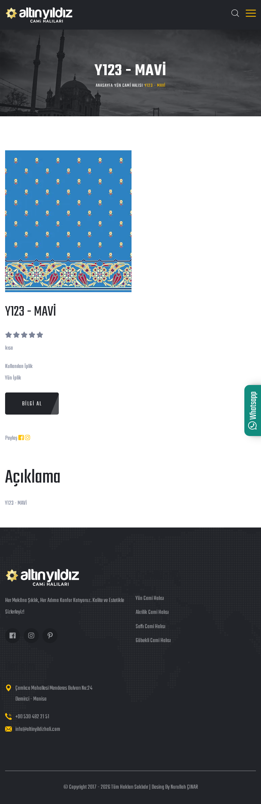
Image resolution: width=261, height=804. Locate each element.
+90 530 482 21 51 (32, 717)
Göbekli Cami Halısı (153, 640)
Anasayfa (104, 85)
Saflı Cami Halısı (150, 626)
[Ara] (235, 14)
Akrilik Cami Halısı (152, 612)
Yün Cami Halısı (129, 85)
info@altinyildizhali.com (37, 729)
